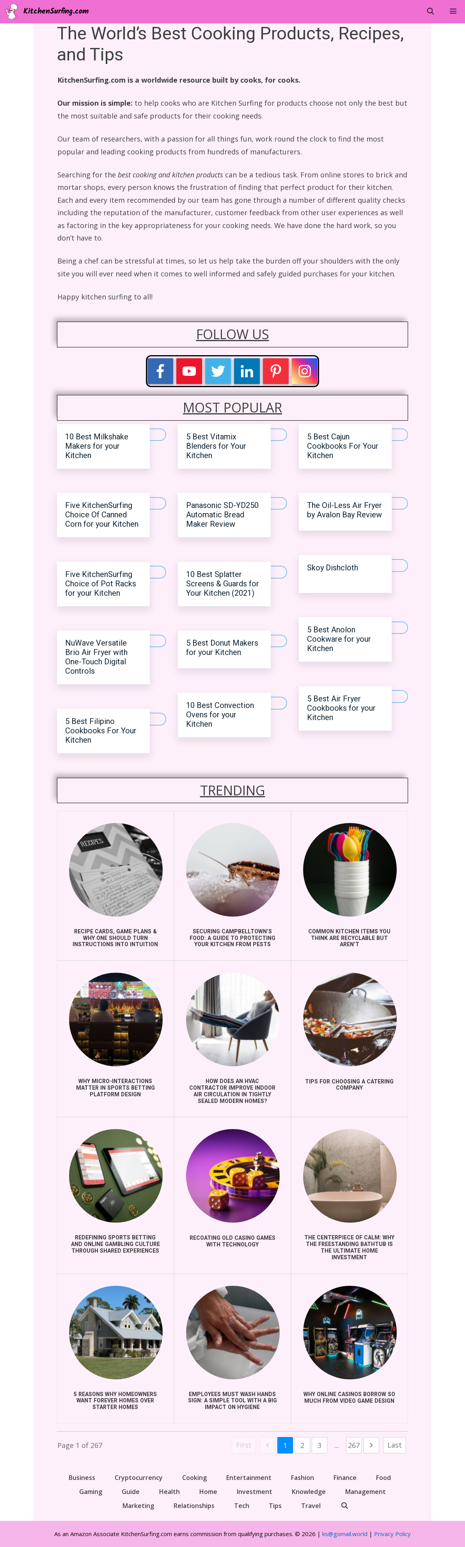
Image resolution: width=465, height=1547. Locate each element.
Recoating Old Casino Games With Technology (232, 1241)
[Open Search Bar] (430, 11)
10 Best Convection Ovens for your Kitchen (220, 715)
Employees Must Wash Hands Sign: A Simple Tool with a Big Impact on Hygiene (232, 1401)
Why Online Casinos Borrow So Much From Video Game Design (349, 1397)
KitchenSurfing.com (56, 11)
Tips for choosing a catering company (349, 1085)
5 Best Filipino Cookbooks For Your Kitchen (101, 731)
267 (354, 1445)
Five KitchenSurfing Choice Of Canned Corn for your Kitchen (101, 515)
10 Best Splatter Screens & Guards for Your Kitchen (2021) (222, 584)
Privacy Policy (392, 1534)
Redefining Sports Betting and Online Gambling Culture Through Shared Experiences (115, 1244)
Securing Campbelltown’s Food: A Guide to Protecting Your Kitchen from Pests (232, 938)
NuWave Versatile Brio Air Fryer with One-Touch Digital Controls (96, 657)
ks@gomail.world (344, 1534)
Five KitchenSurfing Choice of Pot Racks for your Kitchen (100, 584)
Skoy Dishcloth (332, 567)
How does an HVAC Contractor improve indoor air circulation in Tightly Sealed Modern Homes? (232, 1091)
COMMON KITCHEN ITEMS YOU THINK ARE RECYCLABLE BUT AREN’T (349, 938)
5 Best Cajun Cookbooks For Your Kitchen (342, 446)
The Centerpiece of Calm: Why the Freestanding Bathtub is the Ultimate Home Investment (349, 1247)
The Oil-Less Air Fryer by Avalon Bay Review (344, 510)
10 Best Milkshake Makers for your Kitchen (96, 446)
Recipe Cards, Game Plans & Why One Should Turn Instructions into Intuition (115, 938)
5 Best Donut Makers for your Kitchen (222, 647)
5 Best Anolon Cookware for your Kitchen (339, 639)
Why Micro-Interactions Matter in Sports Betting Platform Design (115, 1088)
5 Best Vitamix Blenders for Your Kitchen (216, 446)
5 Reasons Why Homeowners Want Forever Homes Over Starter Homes (115, 1401)
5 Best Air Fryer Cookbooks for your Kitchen (341, 708)
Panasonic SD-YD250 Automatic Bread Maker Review (222, 515)
